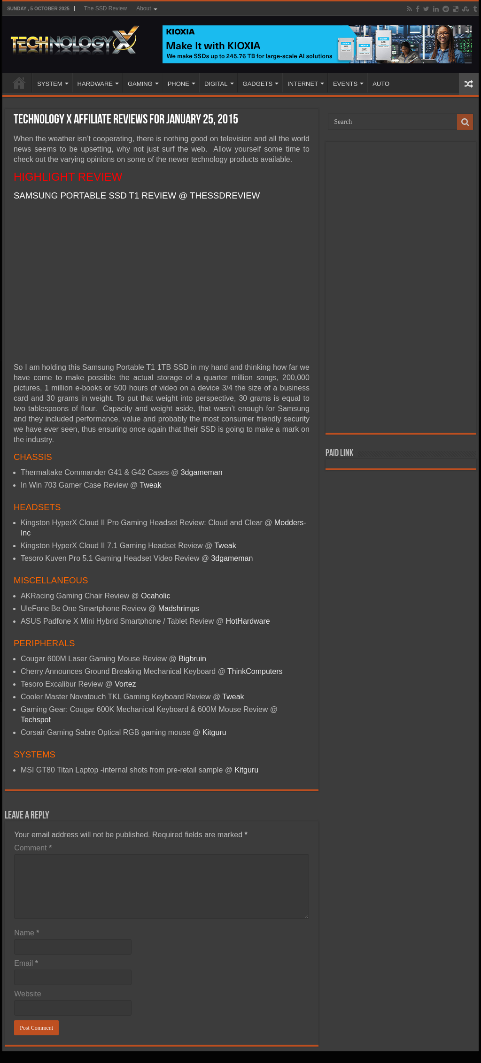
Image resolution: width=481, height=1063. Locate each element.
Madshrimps (178, 608)
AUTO (380, 83)
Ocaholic (155, 596)
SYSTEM (49, 83)
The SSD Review (105, 8)
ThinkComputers (254, 671)
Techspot (36, 720)
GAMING (140, 83)
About (143, 8)
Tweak (150, 485)
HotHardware (247, 621)
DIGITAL (216, 83)
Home (19, 82)
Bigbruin (192, 659)
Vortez (125, 684)
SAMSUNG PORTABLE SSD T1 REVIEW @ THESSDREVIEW (137, 195)
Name (26, 933)
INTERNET (302, 83)
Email (26, 963)
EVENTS (345, 83)
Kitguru (214, 732)
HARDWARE (95, 83)
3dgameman (202, 472)
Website (27, 994)
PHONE (178, 83)
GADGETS (258, 83)
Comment (33, 848)
